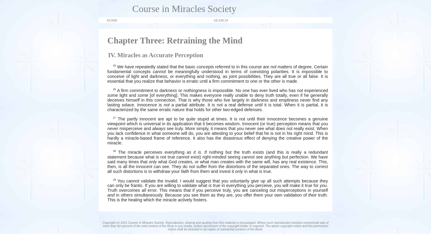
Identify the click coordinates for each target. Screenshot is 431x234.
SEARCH (221, 20)
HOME (112, 20)
